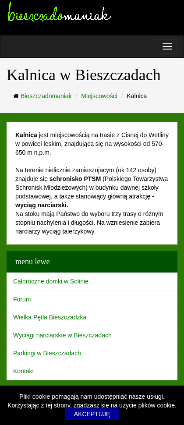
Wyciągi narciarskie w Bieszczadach (62, 335)
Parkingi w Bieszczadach (47, 353)
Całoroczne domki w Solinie (50, 281)
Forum (22, 299)
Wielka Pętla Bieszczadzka (49, 317)
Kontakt (23, 371)
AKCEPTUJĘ (92, 414)
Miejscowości (99, 95)
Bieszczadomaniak (46, 95)
